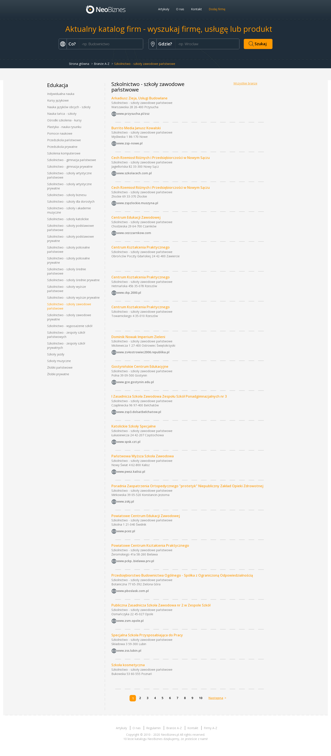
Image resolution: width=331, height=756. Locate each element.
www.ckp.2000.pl (129, 293)
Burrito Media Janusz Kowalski (136, 128)
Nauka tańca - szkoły (61, 114)
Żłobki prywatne (58, 374)
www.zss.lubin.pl (129, 650)
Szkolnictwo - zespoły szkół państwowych (66, 334)
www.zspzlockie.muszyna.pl (137, 203)
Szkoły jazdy (55, 354)
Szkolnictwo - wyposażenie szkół (69, 326)
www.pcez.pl (126, 531)
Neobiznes (106, 9)
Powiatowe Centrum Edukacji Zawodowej (145, 515)
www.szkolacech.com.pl (134, 173)
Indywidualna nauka (60, 94)
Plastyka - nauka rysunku (64, 127)
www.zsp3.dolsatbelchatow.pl (139, 412)
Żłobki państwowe (60, 367)
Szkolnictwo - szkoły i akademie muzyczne (69, 210)
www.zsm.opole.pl (130, 621)
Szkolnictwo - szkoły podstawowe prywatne (70, 238)
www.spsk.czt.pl (128, 442)
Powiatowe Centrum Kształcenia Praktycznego (150, 545)
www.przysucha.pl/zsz (133, 114)
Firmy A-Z (210, 728)
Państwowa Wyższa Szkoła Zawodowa (142, 456)
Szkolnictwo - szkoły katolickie (68, 219)
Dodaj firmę (217, 9)
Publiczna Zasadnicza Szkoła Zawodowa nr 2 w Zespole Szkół (160, 605)
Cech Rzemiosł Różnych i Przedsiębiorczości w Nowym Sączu (160, 157)
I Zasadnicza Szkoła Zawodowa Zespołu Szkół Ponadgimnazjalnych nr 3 (169, 396)
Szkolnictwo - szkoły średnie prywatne (73, 280)
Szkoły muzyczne (59, 361)
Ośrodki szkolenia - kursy (64, 120)
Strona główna (79, 64)
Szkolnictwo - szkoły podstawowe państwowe (70, 228)
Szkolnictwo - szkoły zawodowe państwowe (69, 306)
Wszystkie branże (245, 83)
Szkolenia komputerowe (63, 153)
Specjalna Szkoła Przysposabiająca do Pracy (147, 635)
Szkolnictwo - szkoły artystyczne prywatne (69, 186)
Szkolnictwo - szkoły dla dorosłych (71, 201)
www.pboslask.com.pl (133, 591)
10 (200, 698)
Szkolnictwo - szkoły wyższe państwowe (66, 289)
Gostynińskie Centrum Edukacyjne (139, 366)
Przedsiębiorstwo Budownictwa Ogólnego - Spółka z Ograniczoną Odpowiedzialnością (182, 575)
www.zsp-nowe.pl (130, 143)
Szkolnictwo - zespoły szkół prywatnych (66, 345)
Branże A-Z (101, 64)
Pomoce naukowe (59, 133)
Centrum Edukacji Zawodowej (135, 217)
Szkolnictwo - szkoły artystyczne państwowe (69, 175)
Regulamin (153, 728)
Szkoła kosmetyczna (128, 665)
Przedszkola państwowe (64, 140)
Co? (72, 44)
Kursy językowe (58, 100)
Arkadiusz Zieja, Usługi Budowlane (139, 98)
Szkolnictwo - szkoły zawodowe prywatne (69, 317)
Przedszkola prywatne (62, 147)
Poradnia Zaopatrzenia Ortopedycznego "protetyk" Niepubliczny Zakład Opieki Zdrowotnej (187, 486)
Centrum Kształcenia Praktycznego (140, 247)
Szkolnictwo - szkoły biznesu (66, 195)
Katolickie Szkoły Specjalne (133, 426)
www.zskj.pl (125, 501)
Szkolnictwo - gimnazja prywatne (70, 166)
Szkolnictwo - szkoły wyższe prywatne (73, 297)
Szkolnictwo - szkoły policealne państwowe (68, 249)
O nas (180, 9)
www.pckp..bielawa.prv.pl (135, 561)
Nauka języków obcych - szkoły (68, 107)
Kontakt (196, 9)
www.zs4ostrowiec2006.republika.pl (143, 352)
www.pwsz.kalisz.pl (131, 472)
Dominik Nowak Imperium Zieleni (138, 336)
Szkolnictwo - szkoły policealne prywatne (68, 260)
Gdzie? (165, 44)
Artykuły (163, 9)
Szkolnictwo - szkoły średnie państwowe (66, 271)
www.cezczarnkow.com (134, 233)
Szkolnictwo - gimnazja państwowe (71, 160)
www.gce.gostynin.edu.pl (135, 382)
